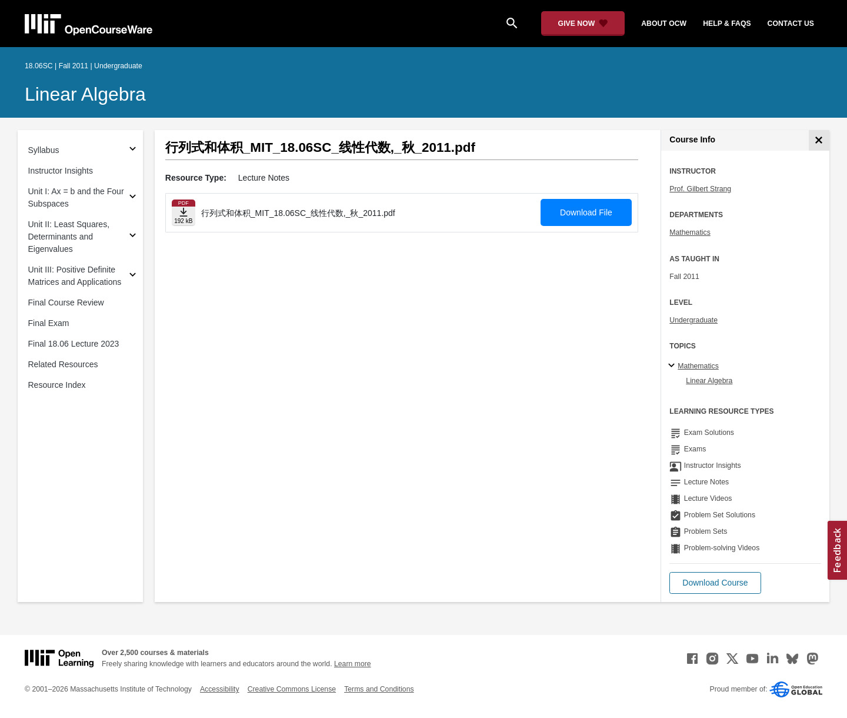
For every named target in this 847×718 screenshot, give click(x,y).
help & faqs (727, 23)
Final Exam (48, 323)
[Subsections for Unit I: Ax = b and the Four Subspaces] (132, 198)
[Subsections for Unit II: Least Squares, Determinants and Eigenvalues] (132, 237)
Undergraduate (693, 320)
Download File (586, 212)
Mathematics (689, 232)
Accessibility (219, 689)
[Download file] (183, 213)
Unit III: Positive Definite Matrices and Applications (75, 276)
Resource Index (57, 385)
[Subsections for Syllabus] (132, 150)
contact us (791, 23)
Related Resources (63, 364)
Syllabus (43, 150)
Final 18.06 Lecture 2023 (73, 343)
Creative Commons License (292, 689)
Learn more (352, 664)
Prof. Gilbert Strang (700, 189)
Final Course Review (66, 302)
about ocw (663, 23)
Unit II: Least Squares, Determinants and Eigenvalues (69, 237)
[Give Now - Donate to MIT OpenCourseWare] (583, 23)
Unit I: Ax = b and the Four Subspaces (76, 197)
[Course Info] (819, 140)
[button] (715, 583)
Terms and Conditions (379, 689)
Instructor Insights (61, 170)
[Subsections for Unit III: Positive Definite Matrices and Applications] (132, 276)
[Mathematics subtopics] (673, 366)
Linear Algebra (85, 94)
